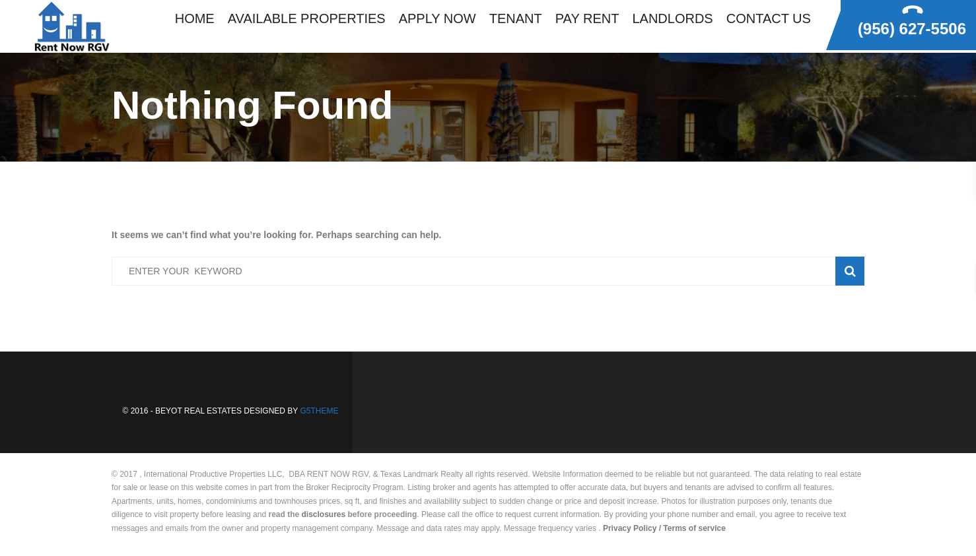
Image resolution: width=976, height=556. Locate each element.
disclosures (324, 514)
